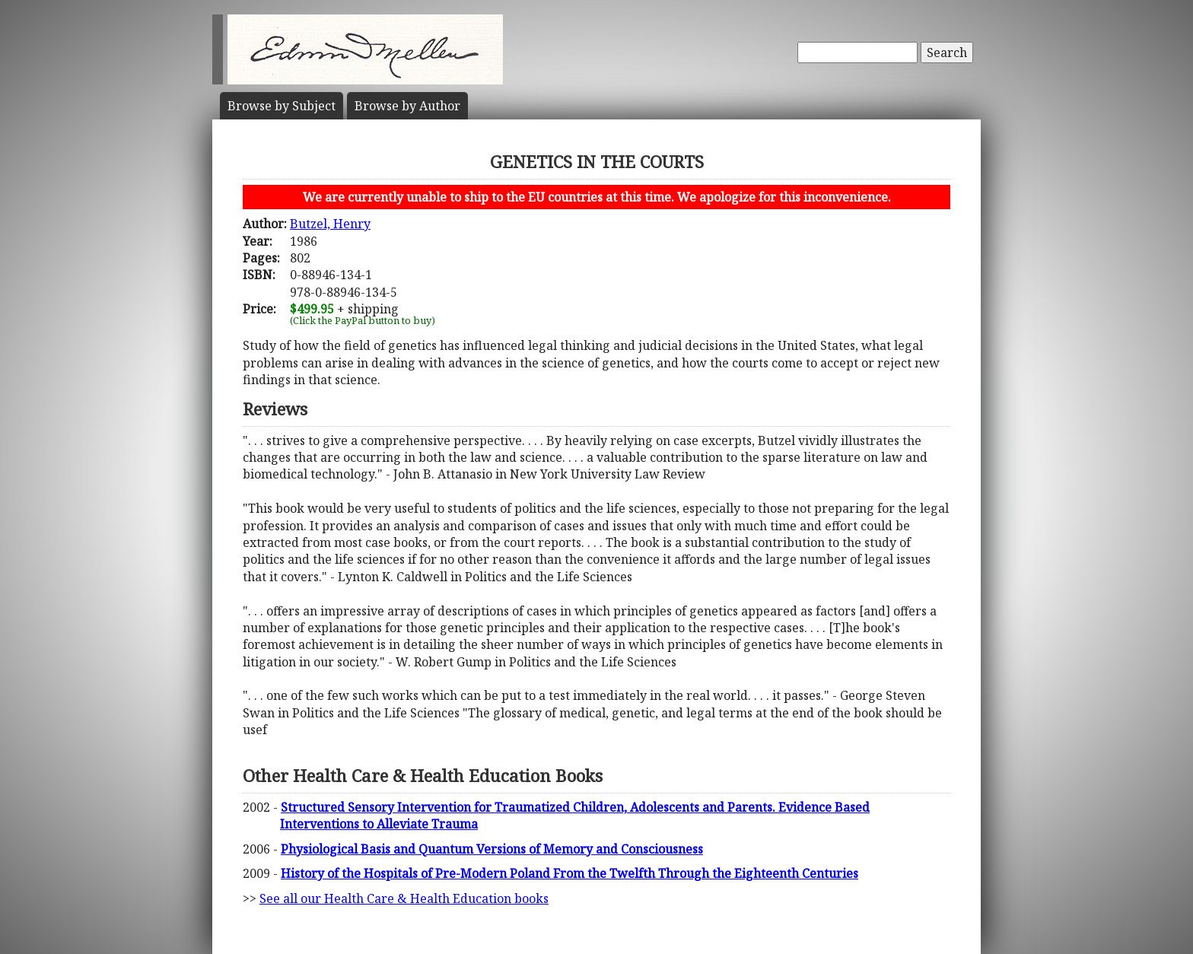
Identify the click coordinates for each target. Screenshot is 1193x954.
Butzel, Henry (330, 223)
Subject (281, 106)
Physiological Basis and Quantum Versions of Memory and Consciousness (492, 849)
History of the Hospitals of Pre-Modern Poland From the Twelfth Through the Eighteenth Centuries (569, 873)
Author (407, 106)
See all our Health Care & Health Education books (404, 898)
